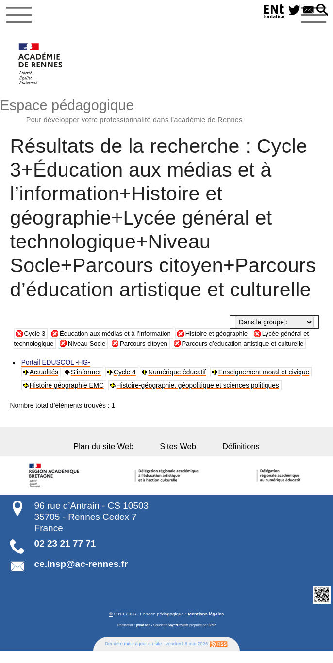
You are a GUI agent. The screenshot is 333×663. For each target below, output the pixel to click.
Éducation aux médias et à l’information (119, 335)
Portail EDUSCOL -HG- (56, 374)
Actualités (44, 384)
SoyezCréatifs (178, 636)
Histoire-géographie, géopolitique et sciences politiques (198, 397)
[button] (321, 10)
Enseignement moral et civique (264, 384)
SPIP (212, 636)
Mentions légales (206, 626)
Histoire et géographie (223, 335)
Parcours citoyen (156, 345)
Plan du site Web (112, 458)
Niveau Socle (97, 345)
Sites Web (178, 458)
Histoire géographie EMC (67, 397)
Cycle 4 (125, 384)
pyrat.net (142, 636)
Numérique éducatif (178, 384)
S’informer (86, 384)
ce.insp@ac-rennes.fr (81, 575)
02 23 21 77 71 (65, 555)
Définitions (232, 458)
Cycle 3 (35, 335)
